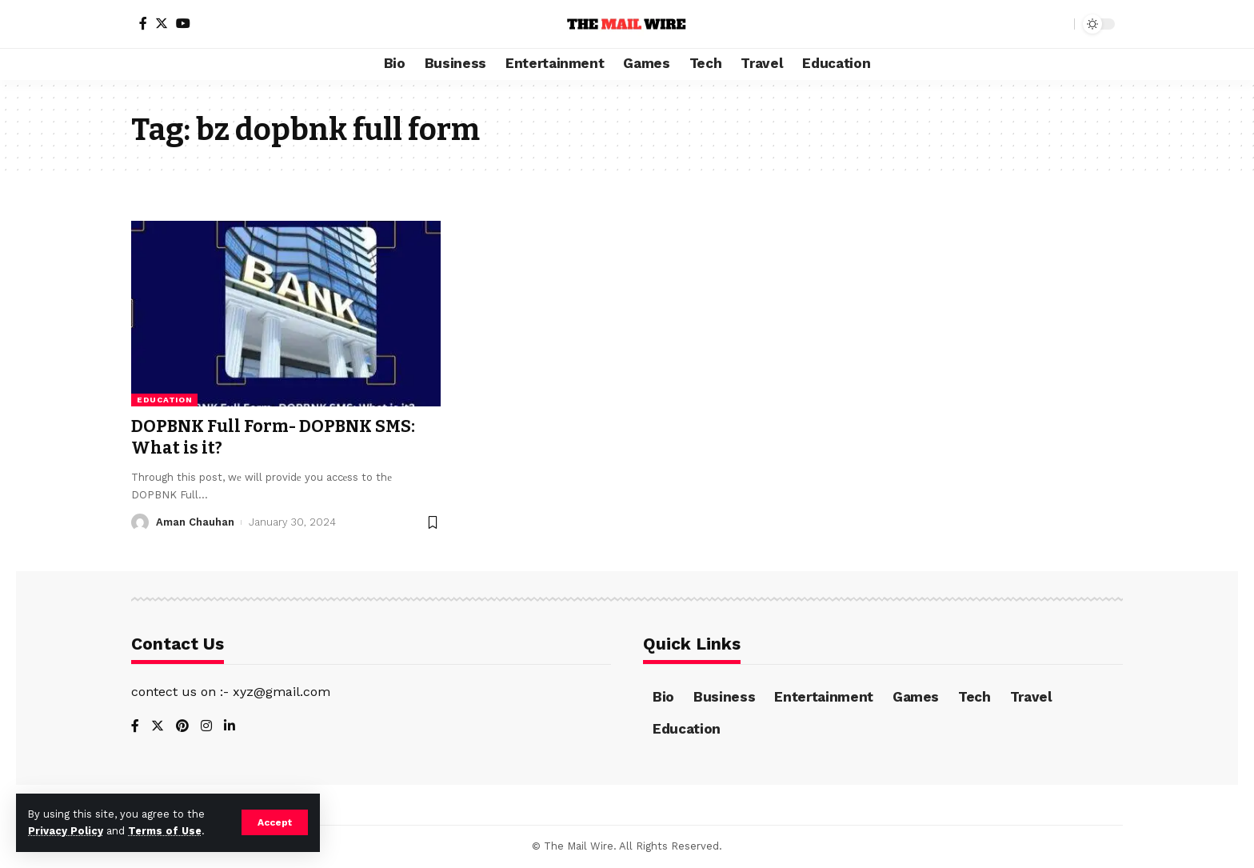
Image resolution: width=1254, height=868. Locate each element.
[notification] (1034, 24)
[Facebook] (143, 23)
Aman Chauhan (195, 522)
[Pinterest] (182, 726)
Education (164, 399)
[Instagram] (206, 726)
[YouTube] (183, 23)
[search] (1058, 24)
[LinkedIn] (229, 726)
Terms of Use (165, 831)
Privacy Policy (65, 831)
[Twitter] (161, 23)
